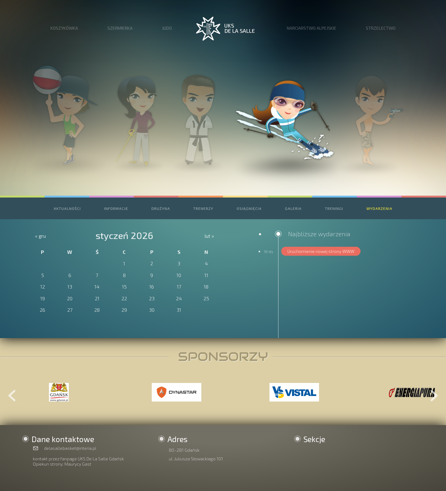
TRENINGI (334, 208)
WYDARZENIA (379, 208)
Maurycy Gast (77, 464)
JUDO (167, 28)
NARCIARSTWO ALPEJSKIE (311, 28)
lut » (209, 236)
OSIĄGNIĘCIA (249, 208)
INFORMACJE (116, 208)
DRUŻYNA (160, 208)
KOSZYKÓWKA (64, 28)
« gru (40, 236)
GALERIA (293, 208)
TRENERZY (203, 208)
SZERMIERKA (120, 28)
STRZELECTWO (381, 28)
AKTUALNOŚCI (67, 208)
